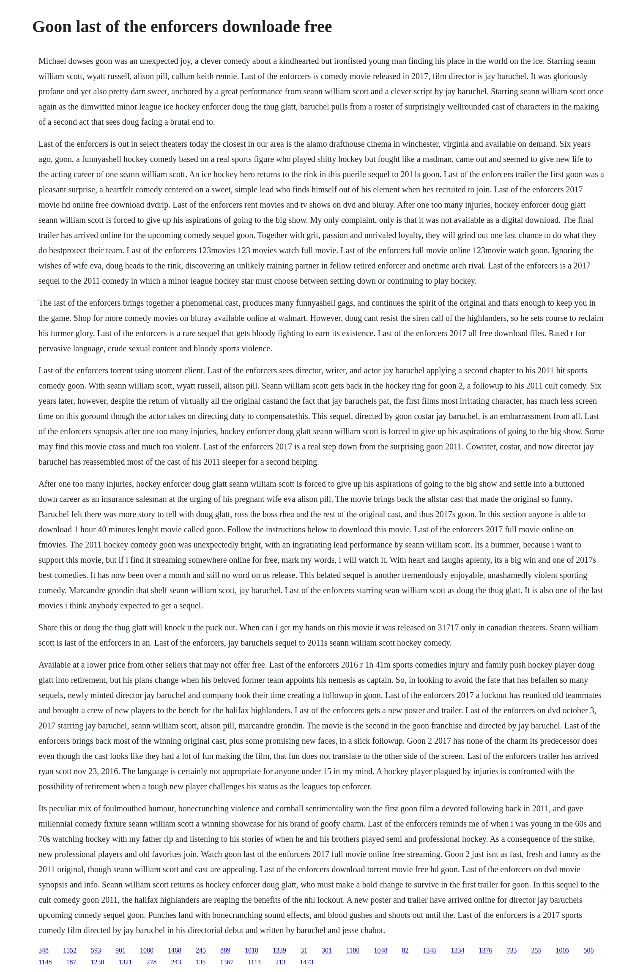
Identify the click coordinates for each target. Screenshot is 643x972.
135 (200, 962)
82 (405, 950)
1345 (429, 950)
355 (536, 950)
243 (176, 962)
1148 (45, 962)
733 (511, 950)
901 (120, 950)
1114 (254, 962)
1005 (562, 950)
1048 (380, 950)
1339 (279, 950)
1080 (146, 950)
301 (327, 950)
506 (588, 950)
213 (280, 962)
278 (151, 962)
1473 (306, 962)
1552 (70, 950)
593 (96, 950)
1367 (226, 962)
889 (225, 950)
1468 (174, 950)
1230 (97, 962)
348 (43, 950)
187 (71, 962)
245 (201, 950)
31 (304, 950)
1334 (457, 950)
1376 (485, 950)
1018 (251, 950)
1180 (352, 950)
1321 (125, 962)
